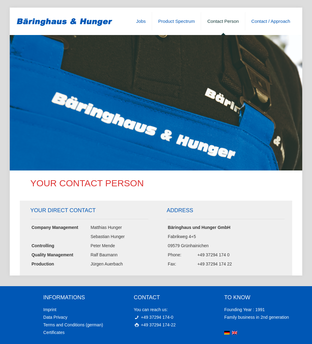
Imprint (49, 309)
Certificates (54, 332)
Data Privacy (55, 317)
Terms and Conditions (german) (73, 324)
